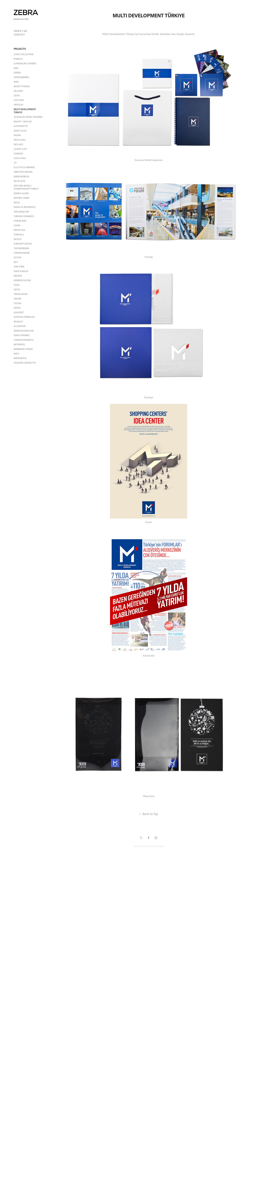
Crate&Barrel (22, 77)
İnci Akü (18, 144)
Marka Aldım (21, 193)
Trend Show (20, 294)
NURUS (17, 72)
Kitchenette (21, 126)
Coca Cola (20, 158)
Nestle (18, 239)
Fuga (16, 285)
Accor (17, 257)
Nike (16, 82)
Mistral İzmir (21, 198)
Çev (16, 262)
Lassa (17, 225)
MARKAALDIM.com (24, 331)
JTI (15, 163)
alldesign (19, 326)
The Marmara (21, 248)
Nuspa (17, 135)
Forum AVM (20, 221)
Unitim (17, 299)
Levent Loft (20, 149)
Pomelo (18, 59)
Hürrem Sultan (22, 280)
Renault (18, 321)
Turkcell (19, 234)
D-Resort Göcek (23, 244)
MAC (16, 68)
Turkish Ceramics (24, 216)
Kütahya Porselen (24, 317)
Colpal (18, 303)
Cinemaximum (22, 253)
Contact (19, 34)
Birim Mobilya (21, 176)
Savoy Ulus (20, 131)
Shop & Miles (21, 271)
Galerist (19, 312)
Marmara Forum (23, 349)
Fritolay (18, 105)
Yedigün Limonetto (25, 363)
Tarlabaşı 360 (21, 212)
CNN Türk (19, 266)
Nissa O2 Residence (25, 207)
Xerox (17, 308)
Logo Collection (23, 54)
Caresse (18, 153)
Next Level (20, 140)
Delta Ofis (19, 181)
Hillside (18, 91)
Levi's (17, 95)
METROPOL (19, 344)
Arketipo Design (23, 172)
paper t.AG (20, 31)
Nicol (17, 202)
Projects (20, 48)
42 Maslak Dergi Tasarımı (28, 117)
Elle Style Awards (24, 167)
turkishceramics (23, 340)
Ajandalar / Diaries (25, 63)
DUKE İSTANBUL (22, 335)
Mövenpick (20, 358)
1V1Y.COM (19, 100)
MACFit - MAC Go (23, 121)
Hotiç (17, 289)
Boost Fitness (22, 86)
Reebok (18, 276)
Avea (16, 353)
